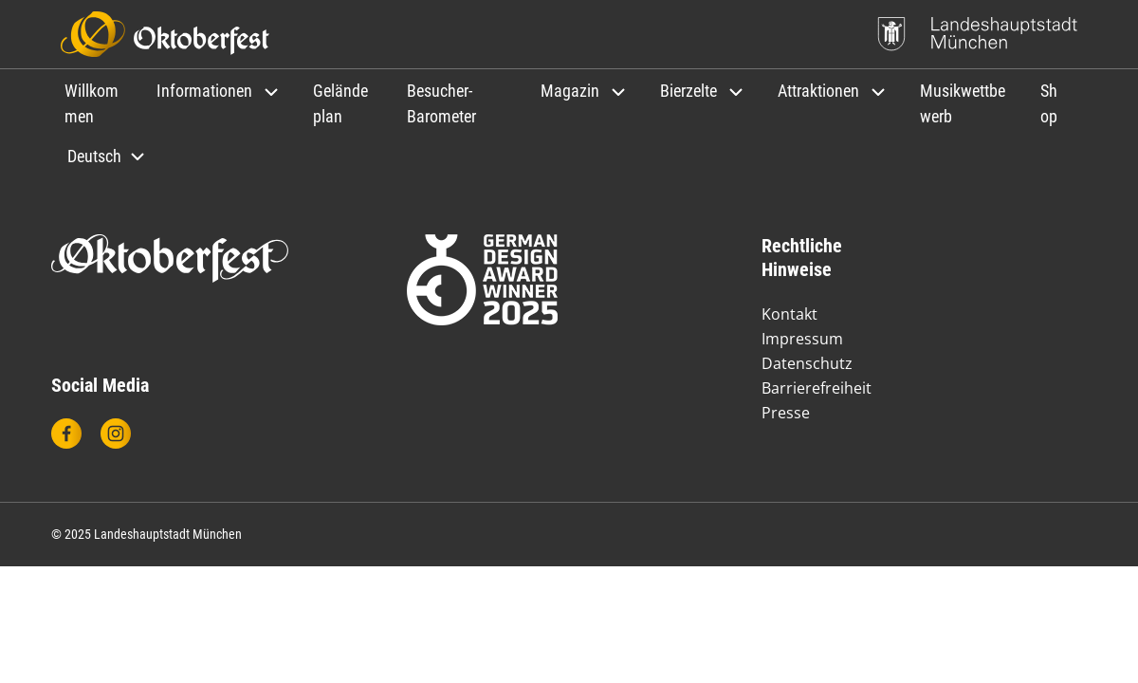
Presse (786, 412)
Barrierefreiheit (817, 388)
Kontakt (789, 314)
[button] (219, 90)
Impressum (802, 338)
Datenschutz (807, 363)
